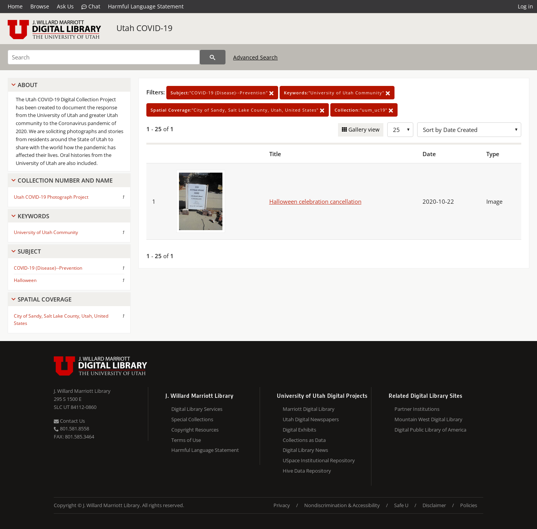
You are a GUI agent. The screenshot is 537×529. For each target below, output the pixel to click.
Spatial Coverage (44, 299)
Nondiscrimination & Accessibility (342, 505)
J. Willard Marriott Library (82, 390)
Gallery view (363, 129)
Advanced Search (255, 57)
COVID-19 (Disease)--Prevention (48, 268)
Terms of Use (186, 440)
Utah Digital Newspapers (311, 419)
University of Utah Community (46, 232)
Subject (29, 251)
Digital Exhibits (299, 429)
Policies (468, 505)
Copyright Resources (195, 429)
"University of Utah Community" (337, 93)
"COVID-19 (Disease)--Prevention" (222, 93)
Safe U (401, 505)
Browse (39, 6)
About (27, 85)
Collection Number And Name (65, 180)
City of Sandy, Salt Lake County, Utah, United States (61, 319)
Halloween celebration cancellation (315, 201)
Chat (90, 6)
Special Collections (192, 419)
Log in (525, 6)
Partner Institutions (416, 408)
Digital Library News (305, 450)
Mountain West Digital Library (428, 419)
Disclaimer (434, 505)
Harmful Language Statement (146, 6)
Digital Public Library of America (430, 429)
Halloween (25, 280)
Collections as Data (304, 440)
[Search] (104, 57)
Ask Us (65, 6)
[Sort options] (469, 129)
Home (15, 6)
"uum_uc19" (364, 110)
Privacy (281, 505)
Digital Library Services (196, 408)
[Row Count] (400, 129)
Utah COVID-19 (144, 28)
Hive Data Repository (307, 470)
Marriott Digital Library (309, 408)
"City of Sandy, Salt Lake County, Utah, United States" (238, 110)
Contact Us (69, 420)
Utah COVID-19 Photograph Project (51, 197)
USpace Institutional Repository (319, 460)
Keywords (33, 216)
